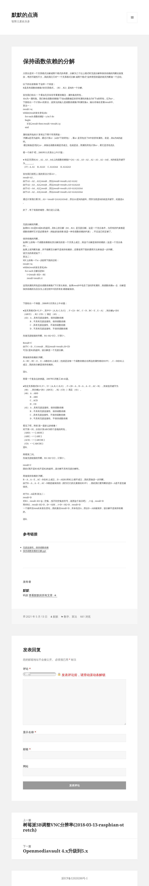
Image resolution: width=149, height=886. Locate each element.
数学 (66, 616)
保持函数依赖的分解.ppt (34, 550)
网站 (25, 766)
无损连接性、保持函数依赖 (36, 547)
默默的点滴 (24, 14)
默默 (55, 616)
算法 (74, 616)
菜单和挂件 (132, 22)
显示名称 (29, 732)
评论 (27, 669)
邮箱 (27, 749)
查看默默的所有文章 (41, 595)
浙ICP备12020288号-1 (74, 878)
